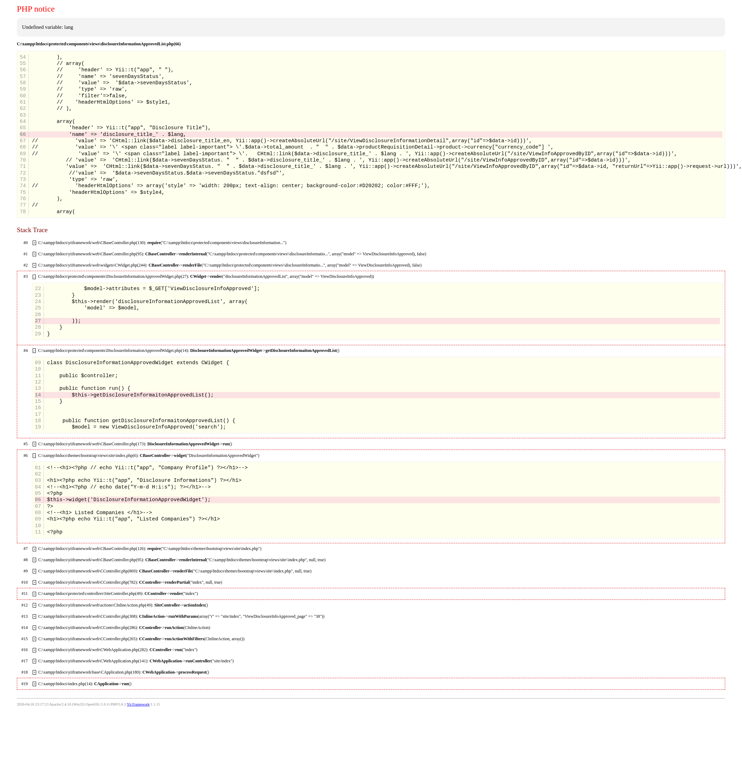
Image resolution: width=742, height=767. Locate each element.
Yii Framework (138, 704)
